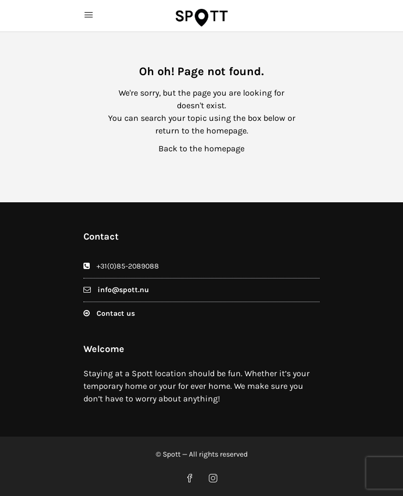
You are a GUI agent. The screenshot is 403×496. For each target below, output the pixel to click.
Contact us (116, 313)
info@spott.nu (123, 289)
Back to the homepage (201, 148)
